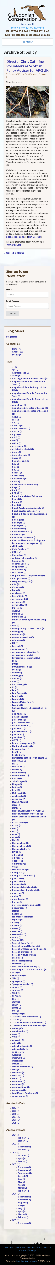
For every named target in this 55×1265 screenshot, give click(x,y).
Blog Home (11, 337)
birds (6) (16, 481)
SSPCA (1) (16, 996)
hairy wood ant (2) (20, 749)
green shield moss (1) (22, 731)
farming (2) (17, 675)
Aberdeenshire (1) (20, 373)
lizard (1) (16, 790)
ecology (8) (17, 631)
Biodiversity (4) (19, 478)
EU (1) (15, 664)
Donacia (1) (17, 614)
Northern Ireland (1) (21, 846)
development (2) (20, 599)
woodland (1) (18, 1084)
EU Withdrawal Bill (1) (22, 667)
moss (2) (16, 805)
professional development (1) (26, 905)
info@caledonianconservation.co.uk (29, 34)
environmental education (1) (25, 652)
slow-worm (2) (19, 975)
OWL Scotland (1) (20, 869)
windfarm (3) (18, 1075)
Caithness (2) (18, 534)
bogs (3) (16, 487)
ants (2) (15, 420)
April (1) (22, 1211)
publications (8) (19, 908)
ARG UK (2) (17, 431)
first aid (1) (17, 678)
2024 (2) (15, 1108)
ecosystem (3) (19, 634)
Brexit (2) (16, 505)
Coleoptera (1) (19, 555)
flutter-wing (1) (19, 684)
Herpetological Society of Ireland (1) (29, 758)
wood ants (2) (18, 1081)
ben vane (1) (18, 475)
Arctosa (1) (17, 425)
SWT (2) (16, 1011)
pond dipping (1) (20, 899)
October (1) (23, 1149)
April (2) (22, 1158)
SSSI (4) (15, 999)
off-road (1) (17, 858)
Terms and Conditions (25, 1247)
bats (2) (16, 467)
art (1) (15, 440)
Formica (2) (17, 696)
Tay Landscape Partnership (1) (26, 1016)
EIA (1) (15, 643)
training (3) (17, 1028)
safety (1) (16, 937)
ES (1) (14, 661)
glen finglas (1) (19, 714)
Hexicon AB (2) (19, 761)
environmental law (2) (22, 655)
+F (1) (14, 367)
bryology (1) (18, 520)
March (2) (22, 1188)
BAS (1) (15, 464)
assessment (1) (19, 446)
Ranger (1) (17, 914)
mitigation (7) (18, 799)
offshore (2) (17, 861)
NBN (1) (15, 828)
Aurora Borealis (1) (21, 455)
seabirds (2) (17, 958)
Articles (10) (17, 352)
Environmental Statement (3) (26, 658)
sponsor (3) (17, 990)
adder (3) (16, 375)
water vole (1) (18, 1058)
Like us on (27, 24)
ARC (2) (15, 423)
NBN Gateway (34, 237)
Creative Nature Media (26, 1261)
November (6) (24, 1199)
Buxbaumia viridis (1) (22, 531)
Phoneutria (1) (19, 884)
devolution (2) (19, 602)
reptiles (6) (17, 920)
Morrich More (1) (20, 802)
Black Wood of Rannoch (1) (25, 484)
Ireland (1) (17, 778)
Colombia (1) (18, 561)
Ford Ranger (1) (19, 693)
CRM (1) (16, 584)
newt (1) (16, 837)
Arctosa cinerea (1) (21, 428)
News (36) (16, 349)
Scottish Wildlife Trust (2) (24, 955)
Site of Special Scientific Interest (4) (29, 969)
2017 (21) (16, 1117)
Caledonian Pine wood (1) (24, 537)
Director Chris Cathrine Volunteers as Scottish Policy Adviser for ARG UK (27, 66)
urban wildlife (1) (20, 1049)
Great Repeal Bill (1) (21, 725)
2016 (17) (16, 1120)
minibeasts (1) (19, 796)
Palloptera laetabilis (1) (23, 875)
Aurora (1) (17, 452)
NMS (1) (16, 840)
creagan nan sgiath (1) (22, 581)
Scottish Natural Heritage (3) (26, 946)
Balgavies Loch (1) (20, 461)
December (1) (24, 1147)
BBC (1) (15, 470)
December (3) (24, 1197)
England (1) (17, 646)
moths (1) (16, 808)
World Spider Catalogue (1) (25, 1093)
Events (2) (17, 670)
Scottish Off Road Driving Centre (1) (29, 949)
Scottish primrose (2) (22, 952)
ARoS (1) (16, 437)
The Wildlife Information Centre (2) (29, 1025)
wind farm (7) (18, 1072)
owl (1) (15, 867)
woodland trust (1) (21, 1087)
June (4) (21, 1179)
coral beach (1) (19, 572)
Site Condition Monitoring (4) (26, 966)
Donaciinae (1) (19, 617)
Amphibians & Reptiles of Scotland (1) (30, 408)
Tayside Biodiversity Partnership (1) (29, 1022)
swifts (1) (16, 1008)
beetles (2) (17, 473)
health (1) (16, 752)
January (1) (23, 1141)
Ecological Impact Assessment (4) (28, 628)
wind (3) (16, 1069)
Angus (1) (16, 417)
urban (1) (16, 1043)
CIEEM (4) (16, 552)
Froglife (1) (17, 705)
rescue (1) (16, 928)
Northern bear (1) (20, 843)
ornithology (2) (19, 864)
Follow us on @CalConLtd (27, 27)
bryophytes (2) (19, 526)
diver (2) (16, 611)
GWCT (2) (16, 740)
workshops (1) (19, 1090)
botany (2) (17, 502)
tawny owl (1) (18, 1014)
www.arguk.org (14, 245)
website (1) (17, 1061)
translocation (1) (20, 1031)
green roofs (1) (19, 728)
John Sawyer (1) (19, 781)
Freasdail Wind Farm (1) (23, 702)
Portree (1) (17, 902)
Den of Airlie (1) (19, 596)
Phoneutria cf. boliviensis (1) (26, 890)
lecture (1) (17, 787)
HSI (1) (15, 764)
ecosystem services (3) (23, 637)
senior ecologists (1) (22, 961)
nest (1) (15, 831)
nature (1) (16, 825)
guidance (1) (18, 734)
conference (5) (19, 569)
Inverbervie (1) (19, 772)
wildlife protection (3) (22, 1066)
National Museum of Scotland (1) (28, 814)
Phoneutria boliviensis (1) (24, 887)
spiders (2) (17, 987)
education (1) (18, 640)
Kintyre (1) (17, 784)
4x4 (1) (15, 370)
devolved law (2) (19, 605)
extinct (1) (17, 672)
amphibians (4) (19, 405)
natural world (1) (20, 822)
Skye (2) (16, 972)
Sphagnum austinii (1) (22, 984)
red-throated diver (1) (22, 917)
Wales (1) (16, 1055)
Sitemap (32, 1250)
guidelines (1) (18, 737)
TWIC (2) (16, 1037)
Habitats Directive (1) (22, 746)
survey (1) (16, 1005)
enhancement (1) (20, 649)
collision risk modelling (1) (24, 558)
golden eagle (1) (20, 717)
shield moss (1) (19, 964)
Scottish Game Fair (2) (22, 943)
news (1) (16, 834)
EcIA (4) (15, 625)
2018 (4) (15, 1114)
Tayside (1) (17, 1019)
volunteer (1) (18, 1052)
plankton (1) (18, 893)
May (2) (21, 1208)
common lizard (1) (20, 564)
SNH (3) (15, 978)
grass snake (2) (19, 720)
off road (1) (17, 855)
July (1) (21, 1205)
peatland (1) (18, 878)
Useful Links (9, 1247)
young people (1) (20, 1096)
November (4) (24, 1170)
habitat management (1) (23, 743)
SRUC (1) (16, 993)
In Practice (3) (18, 767)
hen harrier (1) (18, 755)
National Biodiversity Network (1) (28, 811)
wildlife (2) (17, 1064)
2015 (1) (15, 1123)
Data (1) (16, 590)
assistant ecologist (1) (23, 449)
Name (9, 290)
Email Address (12, 301)
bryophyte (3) (18, 523)
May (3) (21, 1182)
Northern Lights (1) (21, 849)
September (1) (25, 1173)
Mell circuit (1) (19, 793)
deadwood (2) (18, 593)
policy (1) (16, 896)
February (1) (23, 1138)
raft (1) (15, 911)
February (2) (23, 1191)
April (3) (22, 1185)
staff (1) (16, 1002)
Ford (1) (15, 690)
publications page (15, 237)
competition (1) (19, 567)
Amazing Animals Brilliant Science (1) (30, 378)
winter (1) (16, 1078)
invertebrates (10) (20, 775)
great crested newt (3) (22, 723)
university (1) (18, 1040)
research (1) (17, 931)
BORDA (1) (17, 493)
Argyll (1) (16, 434)
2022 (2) (15, 1111)
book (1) (16, 490)
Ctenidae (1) (18, 587)
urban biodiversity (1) (22, 1046)
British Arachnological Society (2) (28, 508)
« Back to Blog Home (14, 253)
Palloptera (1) (18, 872)
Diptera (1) (17, 608)
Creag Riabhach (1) (21, 578)
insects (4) (17, 769)
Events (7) (17, 355)
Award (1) (16, 458)
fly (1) (14, 687)
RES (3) (15, 922)
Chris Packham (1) (20, 549)
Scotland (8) (18, 940)
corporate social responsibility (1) (28, 575)
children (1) (17, 546)
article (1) (16, 443)
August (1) (23, 1176)
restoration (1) (19, 934)
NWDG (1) (16, 852)
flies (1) (15, 681)
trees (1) (16, 1034)
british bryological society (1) (26, 511)
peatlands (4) (18, 881)
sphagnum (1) (18, 981)
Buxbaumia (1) (19, 528)
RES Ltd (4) (17, 925)
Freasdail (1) (18, 699)
